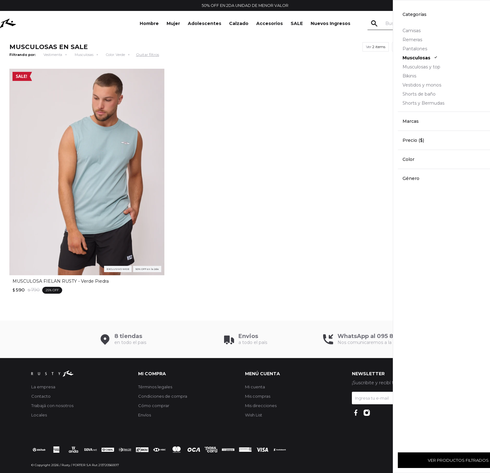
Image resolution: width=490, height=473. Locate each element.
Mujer (173, 23)
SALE (297, 23)
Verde (115, 54)
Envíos (144, 414)
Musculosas (84, 54)
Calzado (238, 23)
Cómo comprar (153, 405)
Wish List (253, 414)
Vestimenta (52, 54)
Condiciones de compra (162, 396)
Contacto (41, 396)
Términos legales (155, 386)
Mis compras (257, 396)
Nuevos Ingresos (330, 23)
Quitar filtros (147, 54)
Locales (39, 414)
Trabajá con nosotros (52, 405)
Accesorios (269, 23)
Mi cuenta (255, 386)
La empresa (43, 386)
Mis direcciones (261, 405)
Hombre (149, 23)
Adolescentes (204, 23)
